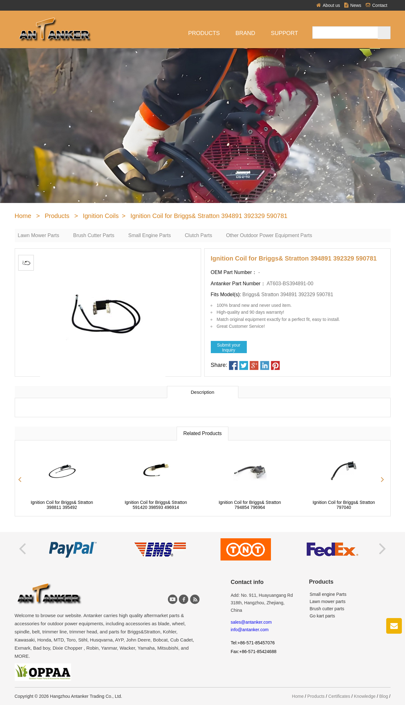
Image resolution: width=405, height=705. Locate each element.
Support (284, 33)
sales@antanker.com (251, 622)
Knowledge (365, 696)
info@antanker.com (250, 629)
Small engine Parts (328, 594)
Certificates (339, 696)
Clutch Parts (198, 235)
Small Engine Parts (149, 235)
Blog (383, 696)
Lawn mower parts (327, 601)
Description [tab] (202, 392)
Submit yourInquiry (229, 347)
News (352, 5)
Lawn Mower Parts (39, 235)
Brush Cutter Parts (93, 235)
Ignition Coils (101, 215)
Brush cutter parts (327, 608)
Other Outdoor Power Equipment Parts (269, 235)
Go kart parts (322, 615)
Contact (376, 5)
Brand (245, 33)
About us (328, 5)
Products (204, 33)
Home (23, 215)
